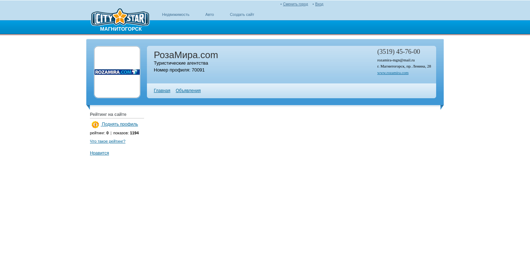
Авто (209, 14)
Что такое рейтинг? (107, 141)
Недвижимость (176, 14)
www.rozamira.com (393, 72)
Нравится (99, 153)
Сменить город (295, 4)
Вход (319, 4)
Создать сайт (242, 14)
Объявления (188, 90)
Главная (162, 90)
